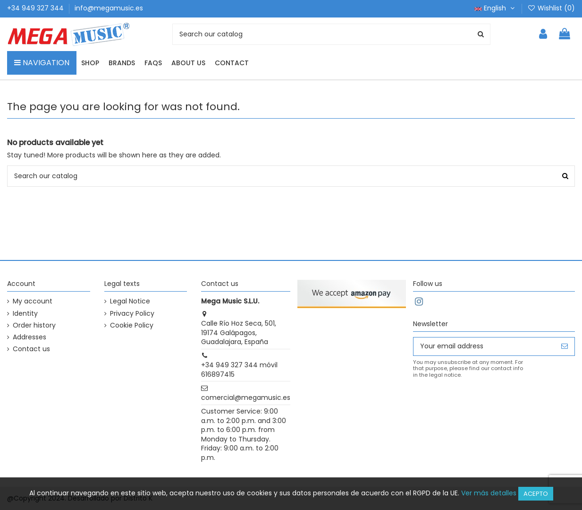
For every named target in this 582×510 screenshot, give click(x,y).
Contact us (31, 349)
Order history (34, 325)
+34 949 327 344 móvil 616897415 (239, 369)
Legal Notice (130, 301)
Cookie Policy (131, 325)
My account (32, 301)
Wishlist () (551, 8)
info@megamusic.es (109, 8)
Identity (25, 313)
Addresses (29, 337)
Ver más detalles (488, 493)
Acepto (535, 493)
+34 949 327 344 (36, 8)
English (495, 8)
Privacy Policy (132, 313)
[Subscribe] (564, 346)
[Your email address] (484, 346)
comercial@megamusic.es (245, 397)
